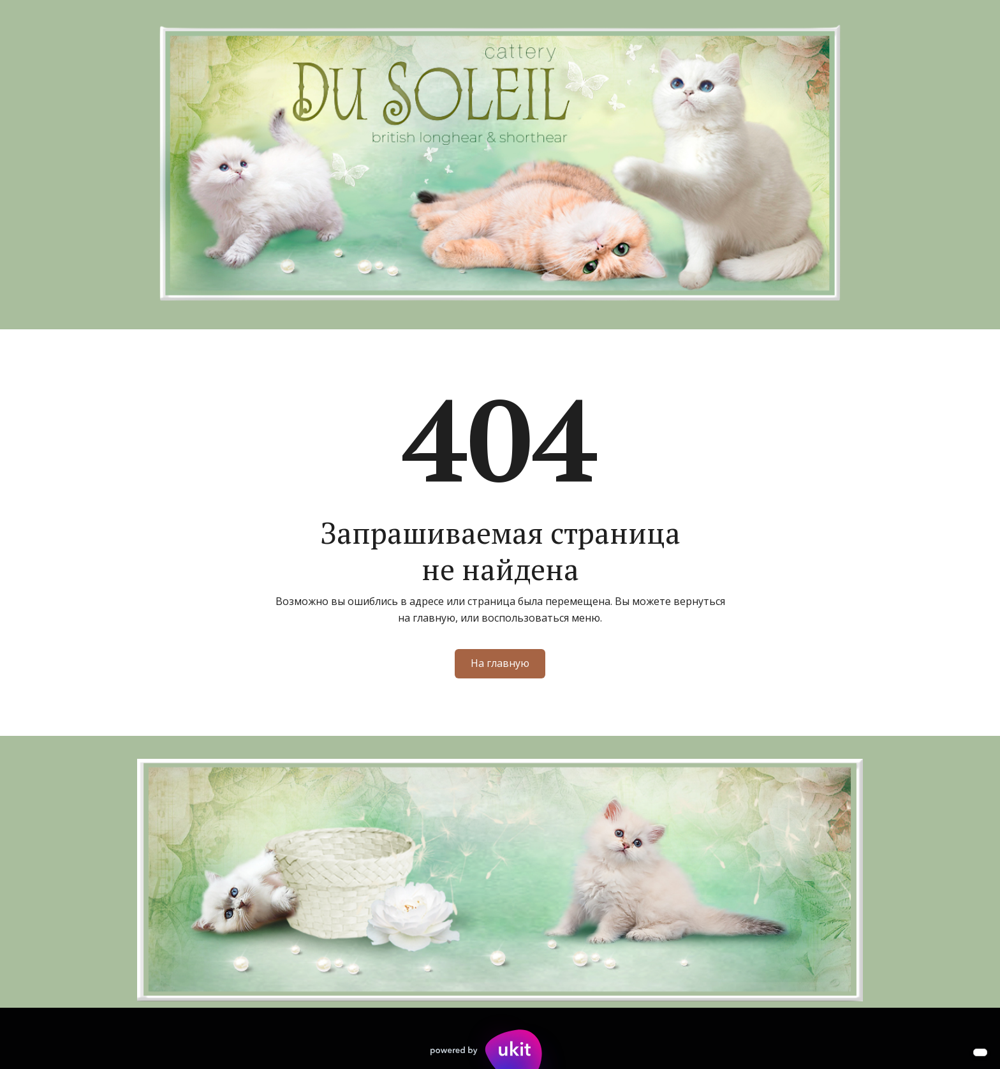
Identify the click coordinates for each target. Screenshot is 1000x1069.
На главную (500, 663)
